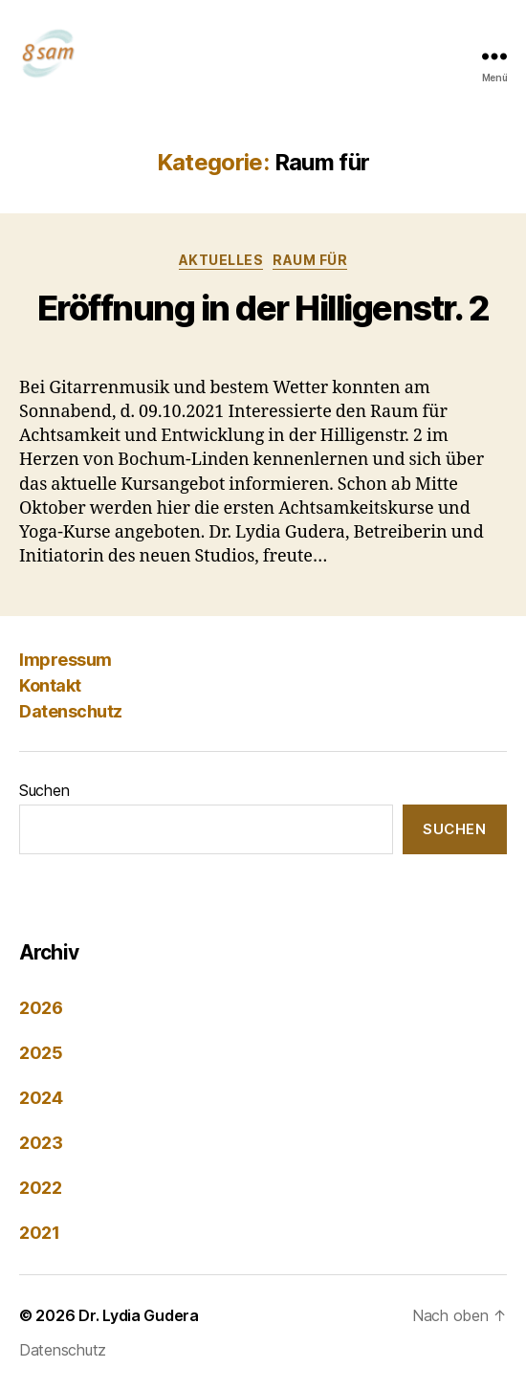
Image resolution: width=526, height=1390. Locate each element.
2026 (41, 1008)
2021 (39, 1233)
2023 (41, 1143)
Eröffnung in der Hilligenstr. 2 (263, 308)
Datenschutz (70, 711)
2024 (41, 1098)
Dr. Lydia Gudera (138, 1315)
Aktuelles (221, 260)
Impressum (65, 660)
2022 (40, 1188)
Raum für (310, 260)
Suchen (44, 790)
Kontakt (50, 685)
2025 (41, 1053)
